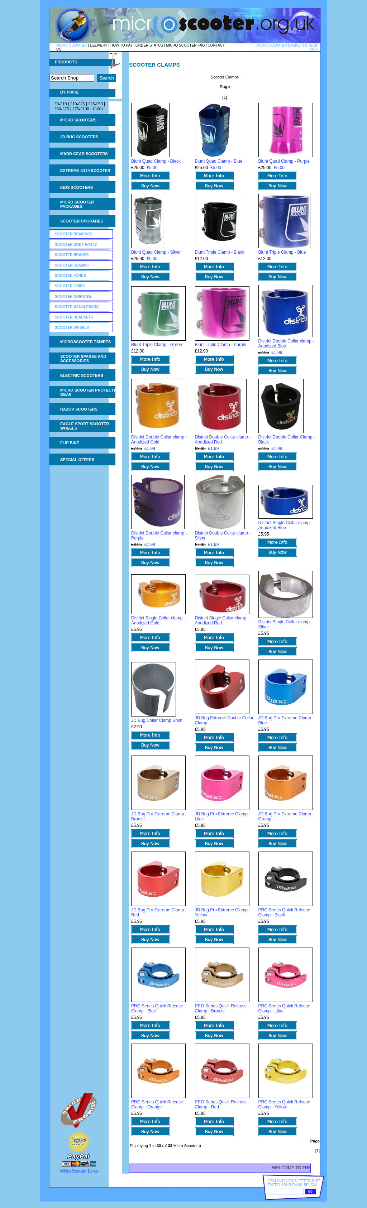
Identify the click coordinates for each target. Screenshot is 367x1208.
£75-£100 (80, 109)
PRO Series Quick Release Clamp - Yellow (284, 1104)
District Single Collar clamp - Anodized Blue (285, 525)
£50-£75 (61, 109)
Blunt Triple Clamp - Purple (220, 344)
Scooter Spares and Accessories (83, 358)
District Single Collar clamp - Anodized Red (222, 620)
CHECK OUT (311, 47)
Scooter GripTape (73, 296)
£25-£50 (95, 104)
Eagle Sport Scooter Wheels (84, 426)
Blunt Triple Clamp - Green (156, 344)
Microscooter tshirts (85, 342)
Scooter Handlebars (77, 307)
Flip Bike (69, 443)
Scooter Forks (70, 276)
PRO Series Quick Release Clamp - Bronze (221, 1008)
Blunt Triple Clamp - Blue (282, 252)
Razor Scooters (78, 409)
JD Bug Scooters (79, 137)
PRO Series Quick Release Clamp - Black (284, 912)
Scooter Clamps (72, 265)
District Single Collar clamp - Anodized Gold (158, 620)
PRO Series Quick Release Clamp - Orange (157, 1104)
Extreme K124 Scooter (85, 170)
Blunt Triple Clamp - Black (219, 252)
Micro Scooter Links (79, 1171)
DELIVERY (99, 45)
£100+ (98, 109)
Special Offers (77, 459)
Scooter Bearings (73, 234)
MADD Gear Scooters (84, 154)
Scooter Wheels (72, 328)
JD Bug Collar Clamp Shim (156, 720)
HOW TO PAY (121, 45)
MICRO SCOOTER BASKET (279, 45)
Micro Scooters (78, 120)
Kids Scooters (76, 187)
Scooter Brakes (72, 255)
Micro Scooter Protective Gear (90, 392)
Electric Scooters (81, 375)
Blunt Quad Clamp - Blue (219, 161)
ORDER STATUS (149, 45)
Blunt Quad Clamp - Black (156, 161)
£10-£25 (77, 104)
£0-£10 (60, 104)
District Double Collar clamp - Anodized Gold (159, 440)
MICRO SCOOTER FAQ (185, 45)
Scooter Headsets (74, 317)
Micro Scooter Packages (77, 204)
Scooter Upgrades (81, 221)
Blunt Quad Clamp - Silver (156, 252)
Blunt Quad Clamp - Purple (284, 161)
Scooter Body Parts (76, 244)
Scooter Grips (70, 286)
